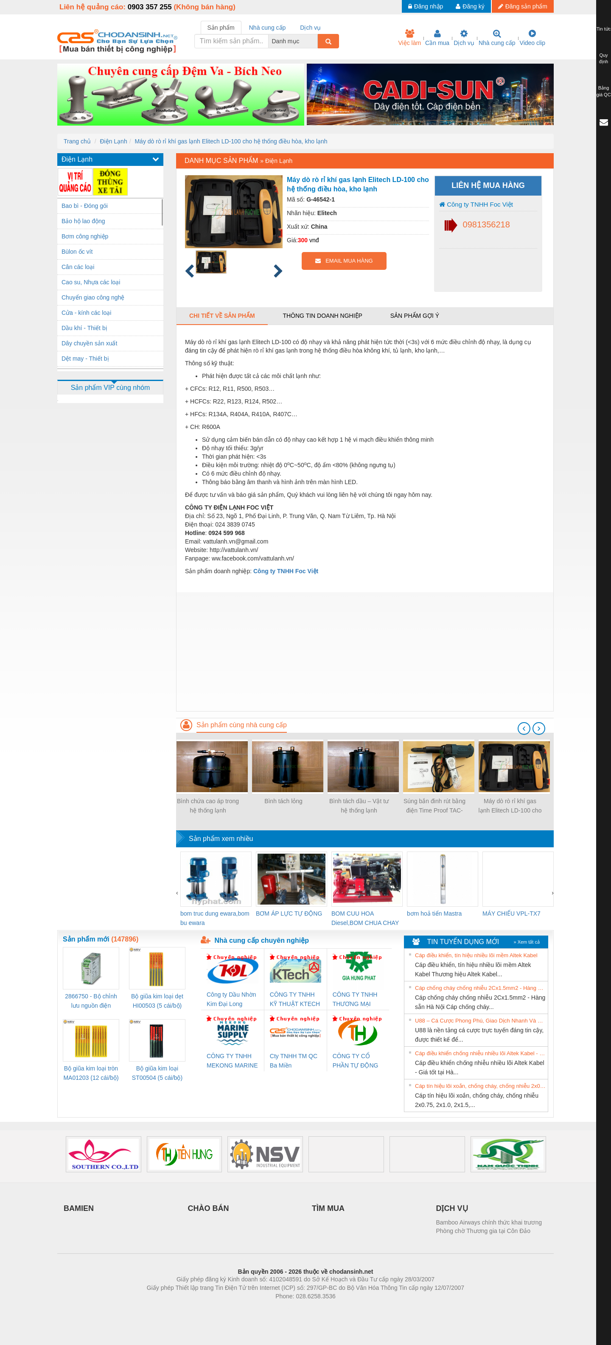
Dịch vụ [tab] (310, 27)
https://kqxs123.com (346, 1309)
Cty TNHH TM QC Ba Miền (293, 1061)
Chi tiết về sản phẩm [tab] (222, 315)
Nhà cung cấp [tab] (267, 27)
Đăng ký (470, 6)
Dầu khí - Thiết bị (84, 328)
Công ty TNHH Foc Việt (476, 204)
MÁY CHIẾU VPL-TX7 (511, 913)
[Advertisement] (365, 651)
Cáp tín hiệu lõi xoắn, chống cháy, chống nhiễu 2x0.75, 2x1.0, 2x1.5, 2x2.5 (480, 1086)
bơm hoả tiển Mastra (434, 913)
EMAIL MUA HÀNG (344, 261)
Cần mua (437, 37)
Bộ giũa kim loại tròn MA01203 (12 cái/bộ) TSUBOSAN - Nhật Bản (90, 1073)
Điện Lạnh (113, 141)
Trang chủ (77, 141)
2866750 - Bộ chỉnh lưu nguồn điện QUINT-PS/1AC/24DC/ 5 (91, 1001)
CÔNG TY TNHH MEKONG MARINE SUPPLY (232, 1061)
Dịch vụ (464, 37)
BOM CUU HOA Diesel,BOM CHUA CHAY (365, 918)
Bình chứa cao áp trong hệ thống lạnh (208, 806)
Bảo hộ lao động (83, 221)
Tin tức (604, 28)
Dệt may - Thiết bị (85, 358)
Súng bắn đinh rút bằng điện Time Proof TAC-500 (434, 806)
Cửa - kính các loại (86, 312)
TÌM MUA (328, 1208)
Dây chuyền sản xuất (89, 343)
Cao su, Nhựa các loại (91, 282)
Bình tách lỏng (283, 801)
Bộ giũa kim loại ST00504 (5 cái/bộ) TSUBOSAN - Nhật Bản (157, 1073)
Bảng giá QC (603, 91)
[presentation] (524, 728)
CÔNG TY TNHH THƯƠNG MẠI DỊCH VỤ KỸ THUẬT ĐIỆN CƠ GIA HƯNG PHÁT (356, 1000)
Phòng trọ (251, 1309)
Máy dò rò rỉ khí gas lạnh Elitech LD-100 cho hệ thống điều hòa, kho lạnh (231, 141)
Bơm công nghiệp (85, 236)
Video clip (532, 37)
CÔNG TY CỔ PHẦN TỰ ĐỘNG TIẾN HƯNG (355, 1061)
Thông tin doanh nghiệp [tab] (322, 315)
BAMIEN (79, 1208)
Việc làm (409, 37)
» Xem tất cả (526, 941)
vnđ (314, 240)
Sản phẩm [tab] (221, 27)
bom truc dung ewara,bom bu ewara (214, 918)
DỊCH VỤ (452, 1208)
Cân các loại (78, 266)
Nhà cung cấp (497, 37)
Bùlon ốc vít (77, 251)
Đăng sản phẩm (522, 6)
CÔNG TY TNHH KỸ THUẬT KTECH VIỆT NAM (295, 1000)
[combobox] (315, 41)
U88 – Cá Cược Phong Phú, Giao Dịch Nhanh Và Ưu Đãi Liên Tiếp (480, 1020)
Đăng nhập (425, 6)
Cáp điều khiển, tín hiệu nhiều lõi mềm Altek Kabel (476, 955)
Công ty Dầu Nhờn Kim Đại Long (231, 999)
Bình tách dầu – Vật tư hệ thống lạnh (359, 806)
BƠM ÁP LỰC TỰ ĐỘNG (289, 913)
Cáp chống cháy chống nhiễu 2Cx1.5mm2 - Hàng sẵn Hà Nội (480, 988)
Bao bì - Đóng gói (85, 205)
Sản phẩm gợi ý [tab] (414, 315)
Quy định (603, 58)
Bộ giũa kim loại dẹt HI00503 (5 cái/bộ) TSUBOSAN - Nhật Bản (157, 1001)
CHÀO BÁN (208, 1208)
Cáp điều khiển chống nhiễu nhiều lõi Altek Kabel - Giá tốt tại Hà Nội (480, 1053)
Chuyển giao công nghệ (93, 297)
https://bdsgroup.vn (294, 1309)
